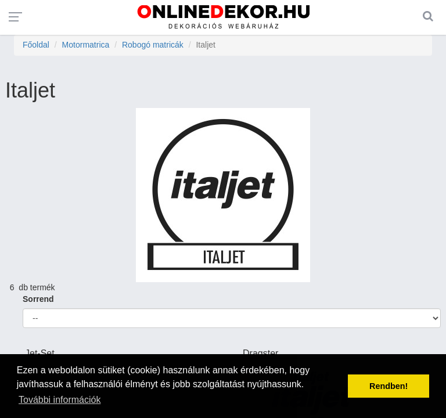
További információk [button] (59, 400)
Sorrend (38, 299)
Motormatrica (86, 44)
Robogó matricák (153, 44)
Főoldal (36, 44)
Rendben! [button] (388, 386)
